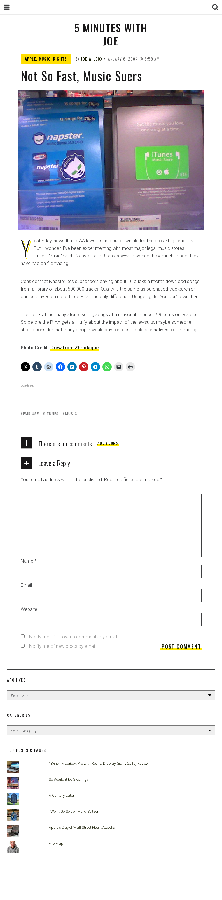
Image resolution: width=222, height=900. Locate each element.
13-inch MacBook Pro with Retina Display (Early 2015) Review (99, 763)
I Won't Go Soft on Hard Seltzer (74, 811)
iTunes (52, 414)
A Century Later (61, 795)
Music (45, 59)
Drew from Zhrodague (74, 348)
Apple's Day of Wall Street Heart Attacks (82, 827)
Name (28, 561)
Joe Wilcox (92, 59)
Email (28, 585)
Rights (60, 59)
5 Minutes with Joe (110, 34)
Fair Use (31, 414)
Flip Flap (56, 843)
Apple (30, 59)
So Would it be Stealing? (68, 779)
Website (29, 609)
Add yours (107, 443)
